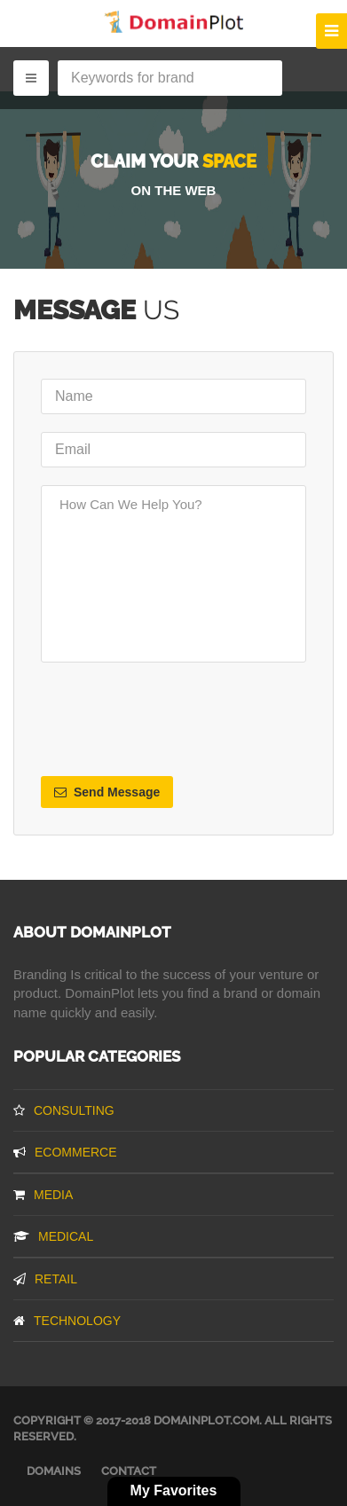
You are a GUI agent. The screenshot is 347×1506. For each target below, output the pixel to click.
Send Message (107, 792)
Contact (128, 1471)
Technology (67, 1321)
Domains (54, 1471)
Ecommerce (65, 1152)
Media (43, 1195)
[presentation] (176, 719)
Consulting (63, 1110)
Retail (45, 1279)
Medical (53, 1236)
